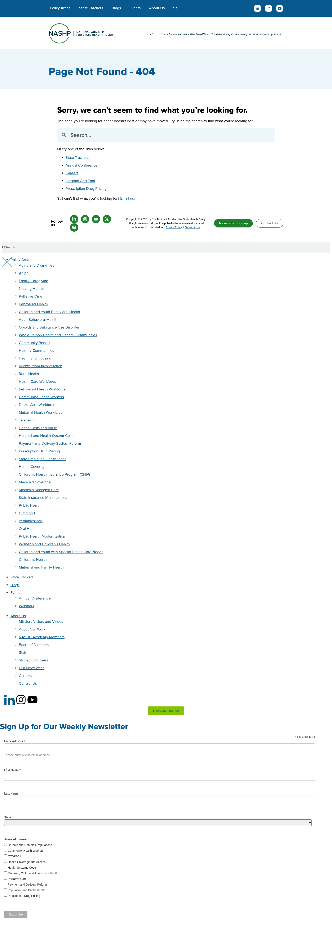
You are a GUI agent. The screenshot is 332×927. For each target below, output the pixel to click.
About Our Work (32, 629)
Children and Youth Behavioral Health (49, 311)
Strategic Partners (33, 660)
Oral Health (28, 528)
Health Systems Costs (22, 867)
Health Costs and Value (38, 427)
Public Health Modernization (42, 536)
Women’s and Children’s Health (44, 544)
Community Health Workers (41, 396)
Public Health (30, 505)
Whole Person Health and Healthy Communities (58, 335)
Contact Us (28, 683)
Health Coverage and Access (27, 862)
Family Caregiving (33, 280)
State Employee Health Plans (42, 458)
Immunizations (31, 520)
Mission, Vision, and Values (41, 621)
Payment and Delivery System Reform (50, 443)
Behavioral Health (33, 304)
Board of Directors (34, 644)
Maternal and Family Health (41, 567)
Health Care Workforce (37, 381)
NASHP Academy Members (42, 636)
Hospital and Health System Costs (46, 435)
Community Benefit (34, 342)
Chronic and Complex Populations (30, 845)
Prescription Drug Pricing (86, 188)
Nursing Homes (31, 288)
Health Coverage (33, 466)
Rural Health (29, 373)
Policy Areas (60, 7)
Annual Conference (81, 165)
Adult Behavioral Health (38, 319)
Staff (22, 652)
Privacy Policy (174, 227)
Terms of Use (192, 227)
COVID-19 (27, 513)
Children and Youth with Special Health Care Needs (61, 551)
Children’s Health (33, 559)
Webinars (26, 606)
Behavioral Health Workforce (42, 389)
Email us (127, 198)
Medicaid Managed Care (39, 489)
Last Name (11, 793)
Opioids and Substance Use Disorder (49, 327)
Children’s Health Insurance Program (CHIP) (54, 474)
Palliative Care (30, 296)
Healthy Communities (36, 350)
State (7, 817)
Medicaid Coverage (35, 482)
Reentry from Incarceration (40, 365)
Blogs (116, 7)
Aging (23, 273)
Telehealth (27, 420)
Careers (72, 173)
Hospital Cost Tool (80, 180)
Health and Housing (35, 358)
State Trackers (91, 7)
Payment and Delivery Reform (27, 884)
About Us (157, 7)
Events (135, 7)
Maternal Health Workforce (41, 412)
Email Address (15, 741)
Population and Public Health (26, 890)
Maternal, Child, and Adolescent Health (33, 873)
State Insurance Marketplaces (43, 497)
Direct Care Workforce (37, 404)
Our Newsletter (31, 667)
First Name (12, 769)
